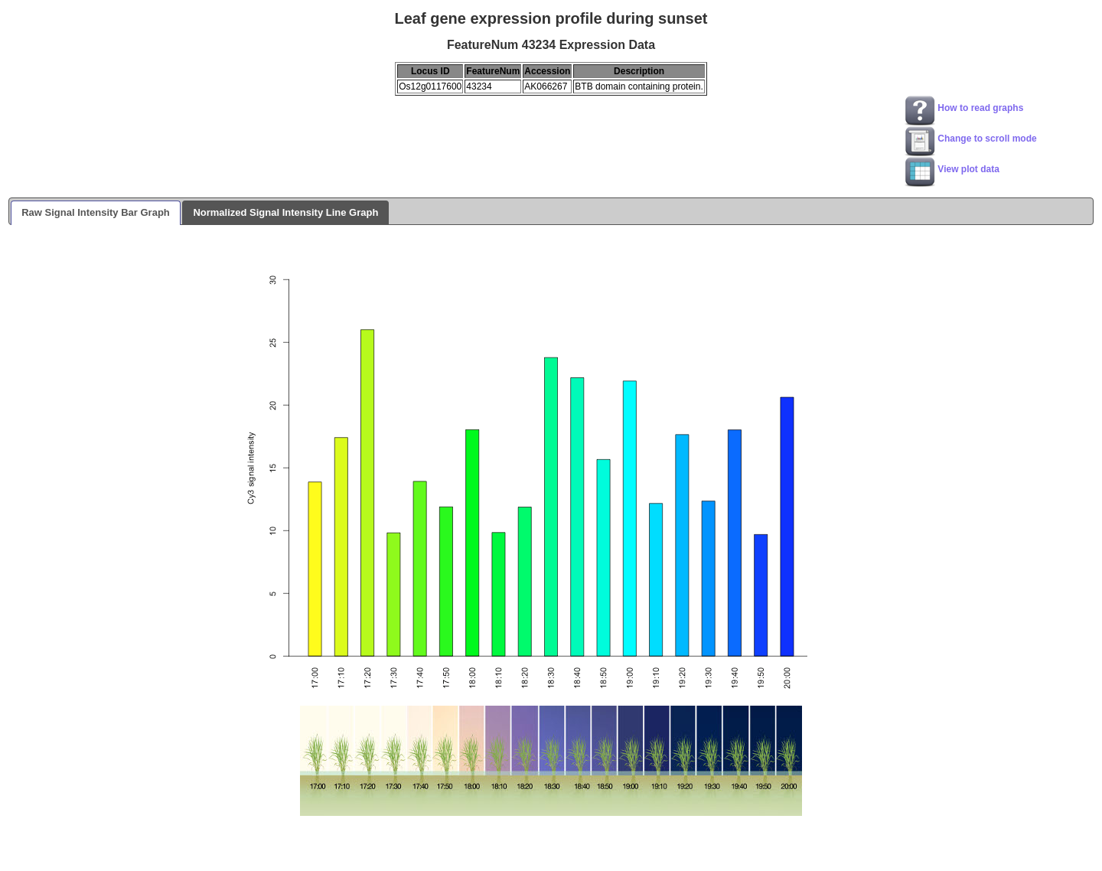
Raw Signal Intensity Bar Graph (95, 212)
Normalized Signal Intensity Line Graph (285, 212)
